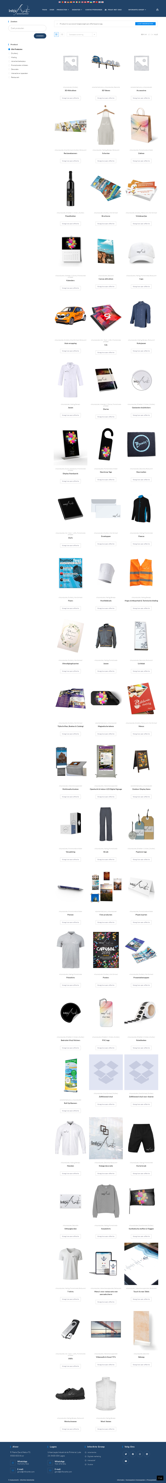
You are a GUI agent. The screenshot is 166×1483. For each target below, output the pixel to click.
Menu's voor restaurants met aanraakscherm (105, 1292)
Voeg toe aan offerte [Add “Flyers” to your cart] (70, 608)
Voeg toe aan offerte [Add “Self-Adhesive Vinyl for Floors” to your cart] (141, 1104)
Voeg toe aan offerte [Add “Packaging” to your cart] (70, 859)
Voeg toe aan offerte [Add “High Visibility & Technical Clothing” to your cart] (141, 608)
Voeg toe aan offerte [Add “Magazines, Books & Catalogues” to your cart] (70, 734)
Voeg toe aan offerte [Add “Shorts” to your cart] (141, 1173)
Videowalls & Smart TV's (106, 1357)
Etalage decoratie (106, 1166)
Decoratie (117, 87)
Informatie (120, 1480)
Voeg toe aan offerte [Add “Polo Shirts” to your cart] (70, 985)
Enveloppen (106, 536)
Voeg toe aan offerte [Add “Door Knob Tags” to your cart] (105, 480)
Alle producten (67, 87)
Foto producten (106, 915)
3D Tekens (106, 90)
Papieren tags (141, 852)
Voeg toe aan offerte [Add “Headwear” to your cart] (105, 608)
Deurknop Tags (106, 472)
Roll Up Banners (70, 1103)
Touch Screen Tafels (141, 1291)
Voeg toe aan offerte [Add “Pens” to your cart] (70, 922)
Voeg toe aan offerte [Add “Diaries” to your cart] (105, 417)
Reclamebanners (70, 153)
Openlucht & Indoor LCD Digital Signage (106, 789)
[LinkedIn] (147, 1454)
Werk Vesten (106, 1421)
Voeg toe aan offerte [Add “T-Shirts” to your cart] (70, 1299)
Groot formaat (68, 150)
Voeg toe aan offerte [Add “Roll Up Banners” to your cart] (70, 1111)
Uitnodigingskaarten (70, 663)
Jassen (70, 407)
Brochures (106, 216)
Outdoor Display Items (141, 789)
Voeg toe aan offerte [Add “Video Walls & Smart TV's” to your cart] (105, 1365)
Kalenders (70, 280)
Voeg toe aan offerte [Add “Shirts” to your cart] (70, 1173)
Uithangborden (70, 1229)
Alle (156, 34)
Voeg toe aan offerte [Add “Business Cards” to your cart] (141, 224)
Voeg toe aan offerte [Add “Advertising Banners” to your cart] (70, 161)
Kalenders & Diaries (71, 276)
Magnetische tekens (106, 726)
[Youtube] (126, 1461)
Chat (160, 1478)
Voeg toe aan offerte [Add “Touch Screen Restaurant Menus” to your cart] (105, 1302)
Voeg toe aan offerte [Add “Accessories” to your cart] (141, 98)
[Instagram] (140, 1454)
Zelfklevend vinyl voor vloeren (141, 1096)
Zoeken (40, 36)
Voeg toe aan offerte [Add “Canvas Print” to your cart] (105, 286)
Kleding (104, 150)
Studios (90, 1464)
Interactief (91, 1460)
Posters (106, 977)
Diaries (106, 409)
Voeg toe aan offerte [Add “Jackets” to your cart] (105, 671)
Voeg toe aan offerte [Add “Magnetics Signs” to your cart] (105, 734)
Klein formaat (113, 213)
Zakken (141, 153)
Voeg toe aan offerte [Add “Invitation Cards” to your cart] (70, 671)
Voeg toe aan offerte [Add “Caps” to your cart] (141, 286)
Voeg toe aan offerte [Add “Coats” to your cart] (70, 415)
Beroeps (109, 150)
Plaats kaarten (141, 915)
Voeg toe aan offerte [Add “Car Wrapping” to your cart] (70, 351)
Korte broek (141, 1166)
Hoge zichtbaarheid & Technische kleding (141, 601)
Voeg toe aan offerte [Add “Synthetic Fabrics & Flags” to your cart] (141, 1236)
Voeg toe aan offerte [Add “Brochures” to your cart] (105, 224)
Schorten (106, 153)
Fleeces (141, 536)
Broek (105, 852)
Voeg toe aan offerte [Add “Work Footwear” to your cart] (70, 1429)
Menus (141, 726)
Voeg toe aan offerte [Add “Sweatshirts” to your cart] (105, 1236)
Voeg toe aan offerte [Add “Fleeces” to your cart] (141, 544)
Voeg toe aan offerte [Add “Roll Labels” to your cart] (141, 1048)
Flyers (70, 601)
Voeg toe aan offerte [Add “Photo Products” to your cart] (105, 922)
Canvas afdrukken (106, 279)
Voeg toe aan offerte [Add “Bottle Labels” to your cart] (70, 224)
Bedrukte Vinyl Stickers (70, 1040)
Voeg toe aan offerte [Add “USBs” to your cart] (70, 1366)
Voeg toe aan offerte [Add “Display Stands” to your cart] (70, 481)
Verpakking (70, 852)
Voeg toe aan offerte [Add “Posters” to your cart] (105, 985)
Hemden (70, 1166)
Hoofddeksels (106, 601)
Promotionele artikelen (146, 150)
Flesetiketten (70, 216)
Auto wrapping (70, 343)
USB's (70, 1358)
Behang (141, 1357)
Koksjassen (141, 343)
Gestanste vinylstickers (141, 407)
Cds (105, 345)
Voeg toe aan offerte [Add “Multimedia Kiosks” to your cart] (70, 797)
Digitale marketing (94, 1456)
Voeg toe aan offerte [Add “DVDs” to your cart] (70, 545)
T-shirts (70, 1291)
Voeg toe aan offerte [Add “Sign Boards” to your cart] (70, 1236)
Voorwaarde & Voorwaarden (135, 1480)
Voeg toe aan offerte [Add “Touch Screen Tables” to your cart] (141, 1299)
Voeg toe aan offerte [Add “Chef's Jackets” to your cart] (141, 351)
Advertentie (92, 1452)
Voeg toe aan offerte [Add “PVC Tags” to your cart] (105, 1048)
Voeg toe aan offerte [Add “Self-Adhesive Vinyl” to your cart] (105, 1104)
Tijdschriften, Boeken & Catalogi (71, 726)
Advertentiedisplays (98, 87)
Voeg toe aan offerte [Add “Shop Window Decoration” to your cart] (105, 1173)
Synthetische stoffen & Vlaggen (141, 1229)
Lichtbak (141, 663)
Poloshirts (70, 977)
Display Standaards (71, 469)
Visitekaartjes (141, 216)
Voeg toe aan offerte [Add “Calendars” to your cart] (70, 288)
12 (149, 34)
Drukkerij (75, 87)
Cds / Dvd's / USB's (106, 340)
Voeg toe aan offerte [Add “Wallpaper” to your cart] (141, 1365)
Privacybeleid (151, 1480)
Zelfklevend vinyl (106, 1096)
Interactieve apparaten (75, 786)
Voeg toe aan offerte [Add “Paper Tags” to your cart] (141, 859)
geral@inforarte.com (25, 1471)
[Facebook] (133, 1454)
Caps (141, 279)
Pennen (70, 915)
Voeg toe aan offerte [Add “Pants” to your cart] (105, 859)
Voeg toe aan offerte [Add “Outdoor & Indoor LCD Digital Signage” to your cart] (105, 797)
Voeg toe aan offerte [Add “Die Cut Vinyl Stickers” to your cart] (141, 415)
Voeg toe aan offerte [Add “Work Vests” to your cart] (105, 1429)
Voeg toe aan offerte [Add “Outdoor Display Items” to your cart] (141, 797)
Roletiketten (141, 1040)
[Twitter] (126, 1454)
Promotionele (145, 276)
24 (152, 34)
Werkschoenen (70, 1421)
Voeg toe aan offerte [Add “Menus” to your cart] (141, 734)
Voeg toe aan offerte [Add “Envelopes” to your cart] (105, 544)
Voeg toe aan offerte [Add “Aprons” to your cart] (105, 161)
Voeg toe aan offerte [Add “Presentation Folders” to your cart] (141, 985)
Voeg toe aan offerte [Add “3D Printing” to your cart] (70, 98)
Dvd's (70, 538)
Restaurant (82, 150)
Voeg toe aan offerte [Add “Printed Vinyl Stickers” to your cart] (70, 1048)
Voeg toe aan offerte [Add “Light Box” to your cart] (141, 671)
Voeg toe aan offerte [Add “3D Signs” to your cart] (105, 98)
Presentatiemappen (141, 977)
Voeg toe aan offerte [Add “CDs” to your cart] (105, 352)
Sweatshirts (106, 1229)
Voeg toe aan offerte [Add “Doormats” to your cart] (141, 480)
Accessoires (141, 90)
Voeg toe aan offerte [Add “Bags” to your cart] (141, 161)
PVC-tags (106, 1040)
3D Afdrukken (70, 90)
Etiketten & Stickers (72, 213)
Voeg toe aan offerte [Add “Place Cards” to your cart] (141, 922)
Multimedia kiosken (71, 789)
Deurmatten (141, 472)
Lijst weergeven (145, 24)
